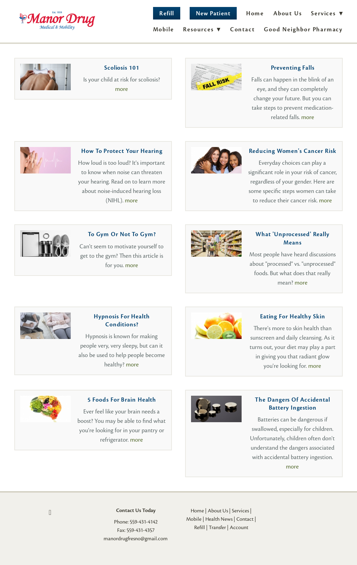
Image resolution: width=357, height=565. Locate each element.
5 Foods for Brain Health (122, 399)
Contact (242, 29)
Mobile (163, 29)
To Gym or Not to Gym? (122, 234)
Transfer (217, 527)
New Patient (213, 13)
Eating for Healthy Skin (292, 316)
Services (240, 511)
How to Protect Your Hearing (121, 151)
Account (239, 527)
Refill (166, 13)
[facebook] (50, 512)
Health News (219, 519)
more (121, 89)
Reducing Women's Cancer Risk (292, 151)
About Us (287, 13)
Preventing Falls (292, 67)
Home (255, 13)
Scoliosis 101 (121, 67)
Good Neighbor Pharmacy (303, 29)
